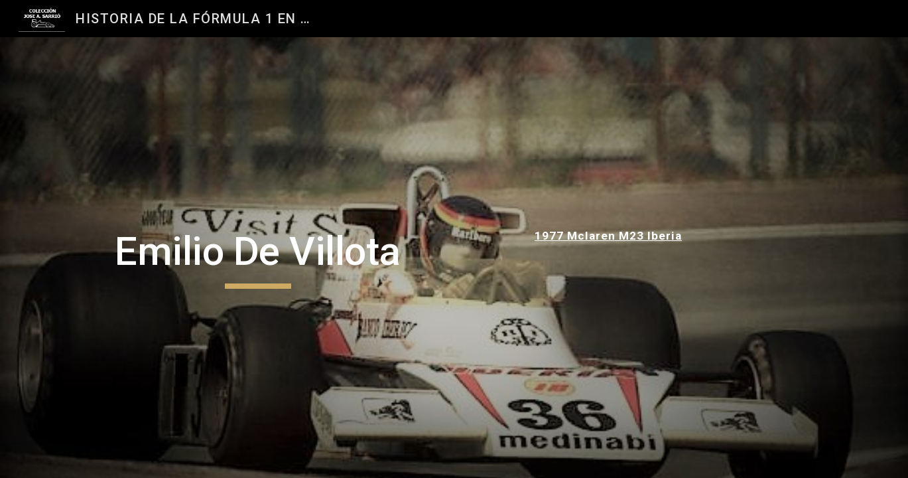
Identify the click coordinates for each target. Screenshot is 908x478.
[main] (257, 257)
